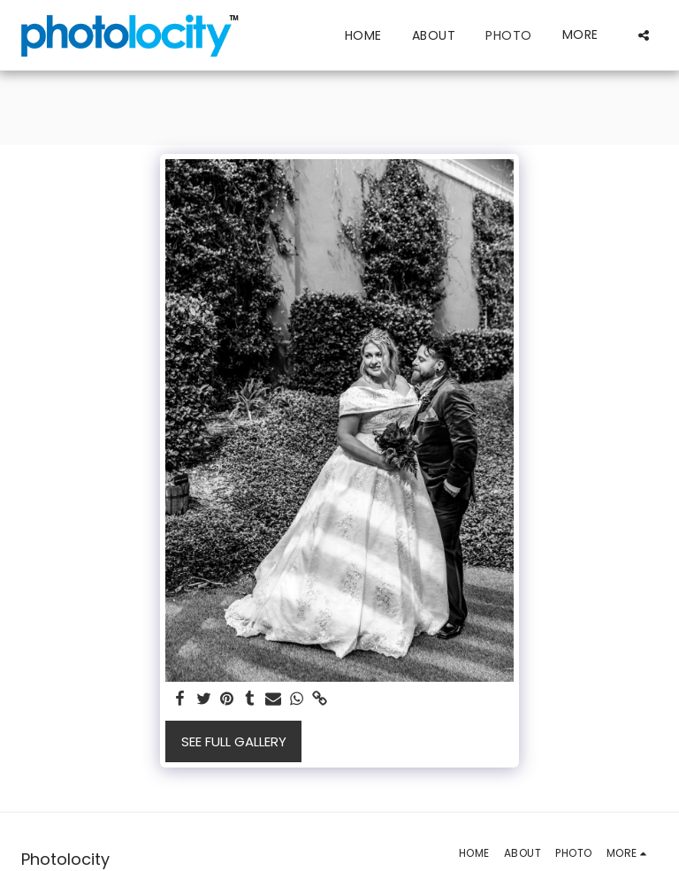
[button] (643, 35)
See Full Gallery (233, 741)
